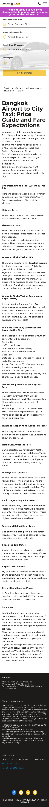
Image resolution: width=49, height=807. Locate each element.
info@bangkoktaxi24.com (13, 768)
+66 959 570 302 (9, 763)
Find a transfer (24, 73)
